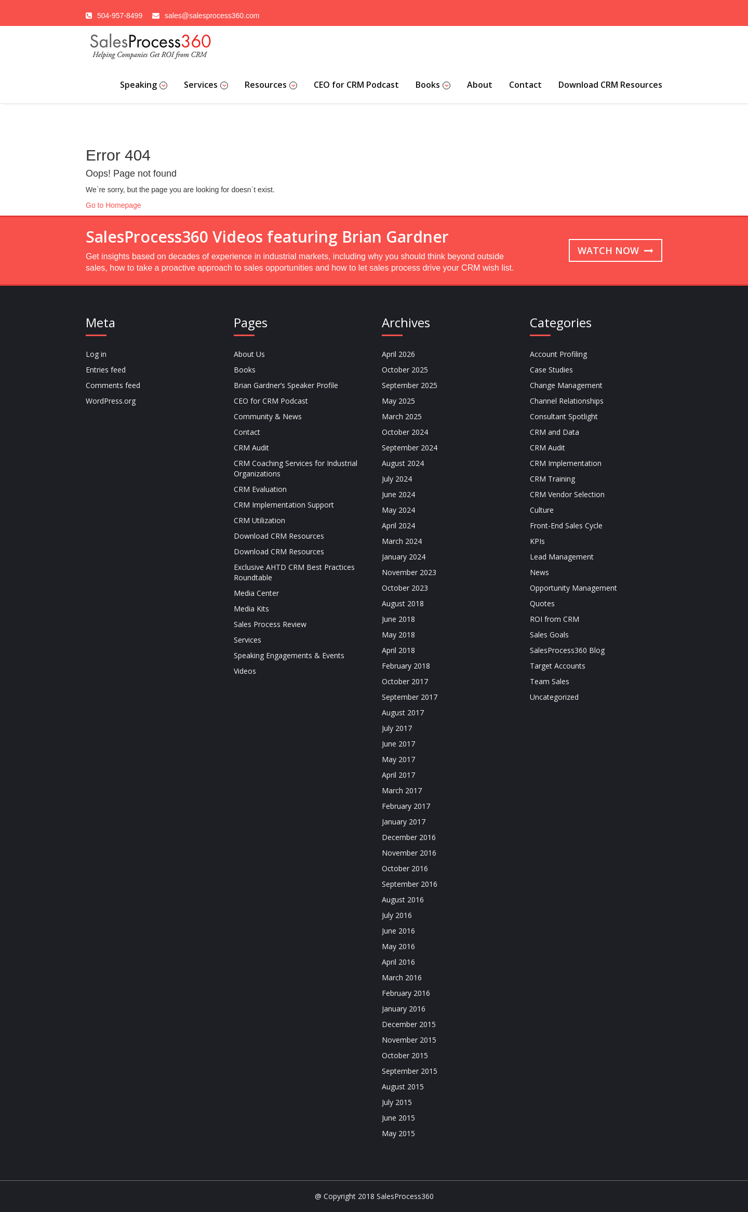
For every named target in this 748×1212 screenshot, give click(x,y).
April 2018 (398, 650)
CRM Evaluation (260, 489)
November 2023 (409, 572)
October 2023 (405, 588)
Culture (542, 510)
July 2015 (397, 1102)
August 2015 (403, 1086)
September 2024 (409, 447)
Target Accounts (557, 666)
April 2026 (398, 354)
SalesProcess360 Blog (567, 650)
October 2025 (405, 370)
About (479, 84)
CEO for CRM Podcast (356, 84)
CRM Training (552, 479)
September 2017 (409, 697)
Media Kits (251, 609)
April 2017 (398, 775)
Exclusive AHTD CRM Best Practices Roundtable (294, 572)
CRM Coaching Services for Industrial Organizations (295, 468)
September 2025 (409, 385)
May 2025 (398, 401)
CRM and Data (554, 432)
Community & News (268, 416)
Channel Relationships (567, 401)
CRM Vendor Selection (567, 494)
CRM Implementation (566, 463)
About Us (249, 354)
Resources (271, 84)
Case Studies (551, 370)
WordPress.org (111, 401)
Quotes (542, 603)
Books (433, 84)
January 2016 (403, 1009)
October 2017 (405, 681)
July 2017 (397, 728)
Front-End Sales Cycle (566, 525)
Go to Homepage (113, 205)
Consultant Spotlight (564, 416)
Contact (525, 84)
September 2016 (409, 884)
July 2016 (397, 915)
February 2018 (406, 666)
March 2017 (402, 790)
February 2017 (406, 806)
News (539, 572)
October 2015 (405, 1055)
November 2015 (409, 1040)
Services (206, 84)
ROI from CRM (554, 619)
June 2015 (398, 1118)
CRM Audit (251, 447)
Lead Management (562, 557)
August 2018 (403, 603)
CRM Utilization (259, 520)
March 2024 (402, 541)
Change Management (566, 385)
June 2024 (398, 494)
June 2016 (398, 931)
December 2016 (409, 837)
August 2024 (403, 463)
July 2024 (397, 479)
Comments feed (113, 385)
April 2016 (398, 962)
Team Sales (549, 681)
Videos (245, 671)
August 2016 (403, 899)
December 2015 (409, 1024)
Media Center (256, 593)
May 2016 (398, 946)
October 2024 (405, 432)
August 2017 (403, 712)
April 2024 (398, 525)
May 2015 (398, 1133)
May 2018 (398, 635)
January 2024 (403, 557)
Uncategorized (554, 697)
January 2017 (403, 822)
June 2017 (398, 744)
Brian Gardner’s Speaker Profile (286, 385)
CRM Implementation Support (284, 505)
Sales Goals (549, 635)
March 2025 (402, 416)
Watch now (615, 250)
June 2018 (398, 619)
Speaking (143, 84)
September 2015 (409, 1071)
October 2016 (405, 868)
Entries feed (106, 370)
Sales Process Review (270, 624)
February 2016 (406, 993)
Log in (96, 354)
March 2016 (402, 977)
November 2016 (409, 853)
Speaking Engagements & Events (289, 655)
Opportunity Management (573, 588)
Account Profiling (558, 354)
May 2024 (398, 510)
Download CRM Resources (610, 84)
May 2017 (398, 759)
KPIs (537, 541)
